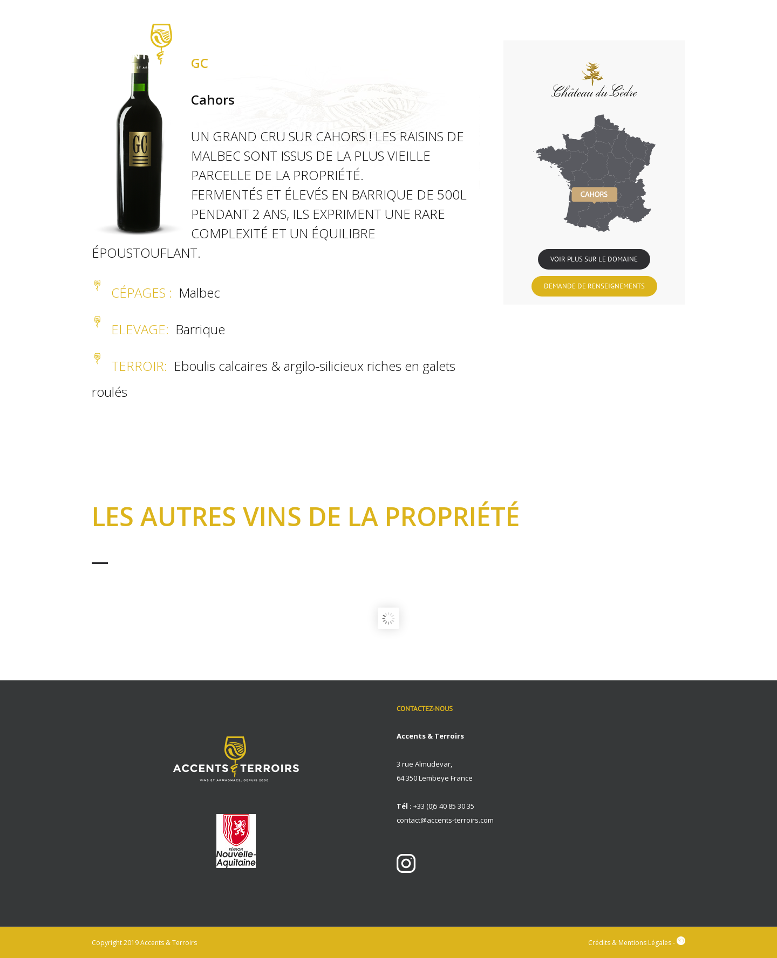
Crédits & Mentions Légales (629, 942)
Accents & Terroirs (168, 942)
